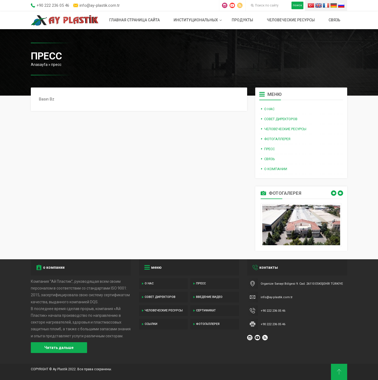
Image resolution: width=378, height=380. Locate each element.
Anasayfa (39, 64)
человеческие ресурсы (291, 20)
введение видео (209, 297)
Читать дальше (59, 347)
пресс (201, 283)
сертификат (206, 310)
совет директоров (160, 297)
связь (334, 20)
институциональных (196, 20)
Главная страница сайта (134, 20)
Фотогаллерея (208, 324)
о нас (149, 283)
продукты (242, 20)
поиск (297, 5)
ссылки (151, 324)
